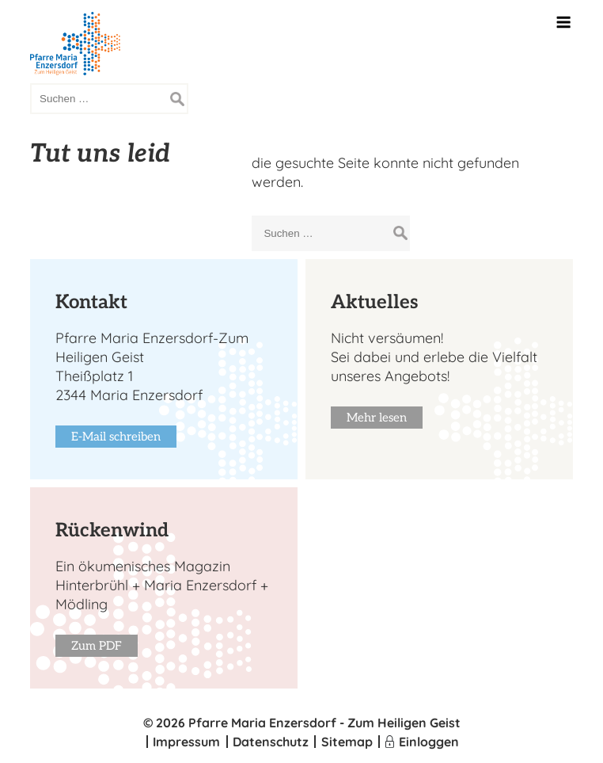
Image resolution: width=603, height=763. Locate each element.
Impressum (186, 742)
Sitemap (347, 742)
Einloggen (429, 742)
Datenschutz (271, 742)
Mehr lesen (377, 417)
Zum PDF (96, 646)
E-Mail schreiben (116, 436)
